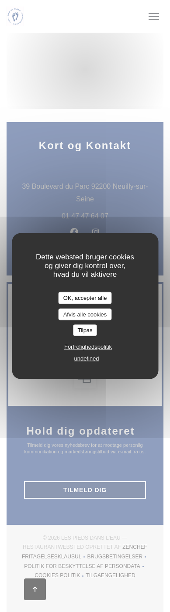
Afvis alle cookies (85, 314)
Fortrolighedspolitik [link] (88, 346)
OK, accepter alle (85, 298)
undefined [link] (86, 358)
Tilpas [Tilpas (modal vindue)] (84, 330)
